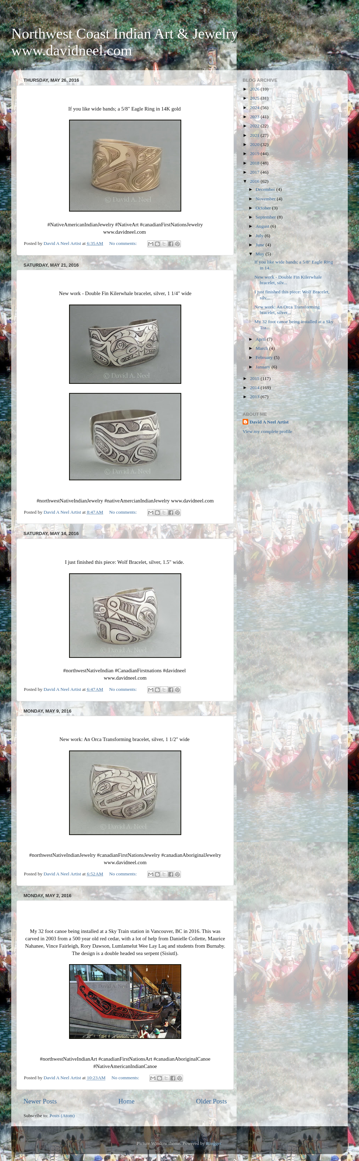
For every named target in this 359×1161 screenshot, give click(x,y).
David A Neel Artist (269, 422)
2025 (255, 98)
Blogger (213, 1143)
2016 (255, 181)
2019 (255, 153)
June (260, 244)
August (263, 226)
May (260, 253)
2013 (255, 396)
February (265, 357)
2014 (255, 387)
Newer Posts (40, 1101)
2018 (255, 163)
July (260, 235)
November (266, 198)
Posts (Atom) (62, 1115)
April (261, 339)
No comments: (123, 243)
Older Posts (211, 1101)
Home (126, 1101)
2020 (255, 144)
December (266, 189)
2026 (255, 89)
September (266, 217)
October (264, 208)
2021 (255, 135)
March (262, 348)
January (263, 366)
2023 (255, 116)
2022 (255, 125)
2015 (255, 378)
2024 (255, 107)
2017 (255, 172)
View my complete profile (267, 431)
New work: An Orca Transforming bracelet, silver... (287, 309)
